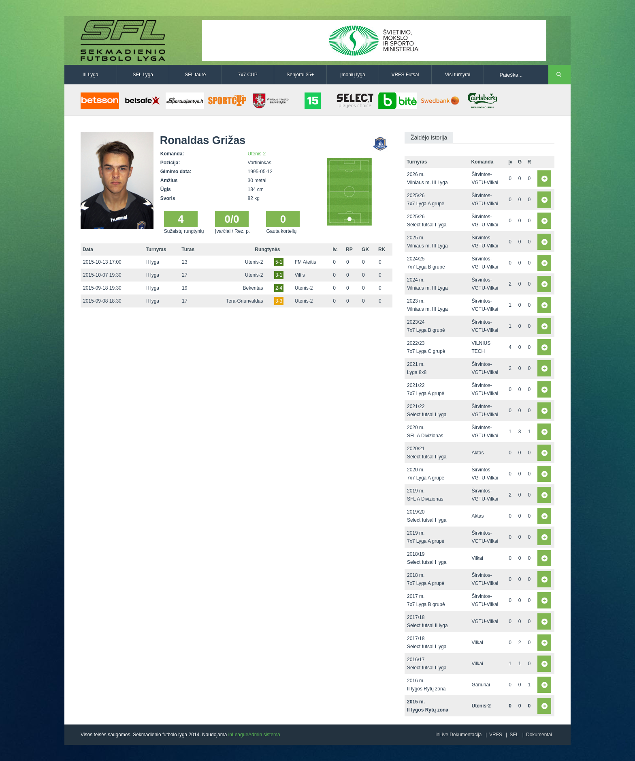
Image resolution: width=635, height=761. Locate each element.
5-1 (278, 262)
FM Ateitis (305, 262)
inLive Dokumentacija (458, 734)
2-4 (278, 288)
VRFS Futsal (405, 74)
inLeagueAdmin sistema (254, 734)
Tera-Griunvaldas (244, 301)
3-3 (278, 301)
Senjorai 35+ (300, 74)
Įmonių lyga (352, 74)
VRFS (495, 734)
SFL (513, 734)
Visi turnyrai (457, 74)
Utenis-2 (257, 154)
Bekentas (253, 288)
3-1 (278, 275)
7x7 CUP (248, 74)
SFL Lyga (143, 74)
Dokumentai (539, 734)
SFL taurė (195, 74)
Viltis (300, 275)
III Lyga (90, 74)
